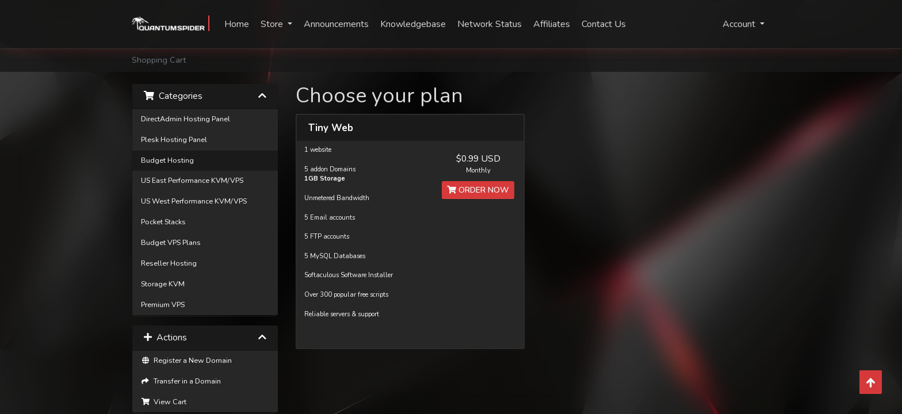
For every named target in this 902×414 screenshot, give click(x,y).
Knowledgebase (413, 24)
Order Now (478, 190)
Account (740, 24)
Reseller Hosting (169, 263)
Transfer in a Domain (181, 381)
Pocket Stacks (163, 222)
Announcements (336, 24)
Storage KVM (163, 284)
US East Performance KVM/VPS (192, 180)
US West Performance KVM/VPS (194, 201)
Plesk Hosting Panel (174, 139)
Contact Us (604, 24)
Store (273, 24)
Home (236, 24)
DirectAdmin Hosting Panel (185, 119)
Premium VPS (163, 304)
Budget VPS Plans (171, 242)
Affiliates (551, 24)
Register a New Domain (186, 360)
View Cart (163, 402)
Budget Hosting (167, 160)
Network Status (489, 24)
